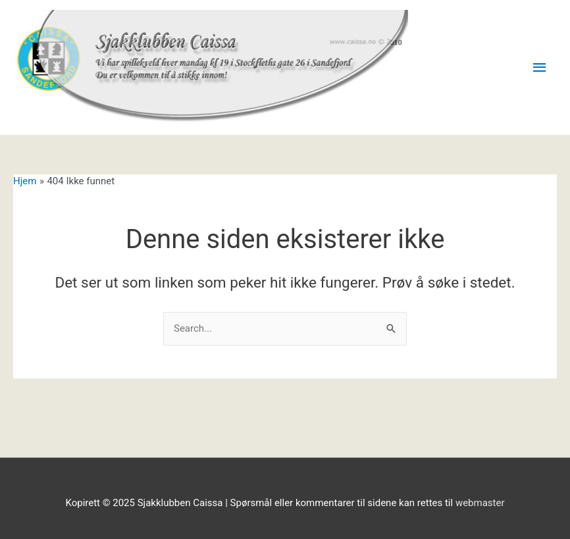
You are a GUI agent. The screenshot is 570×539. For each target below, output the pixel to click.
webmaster (480, 503)
